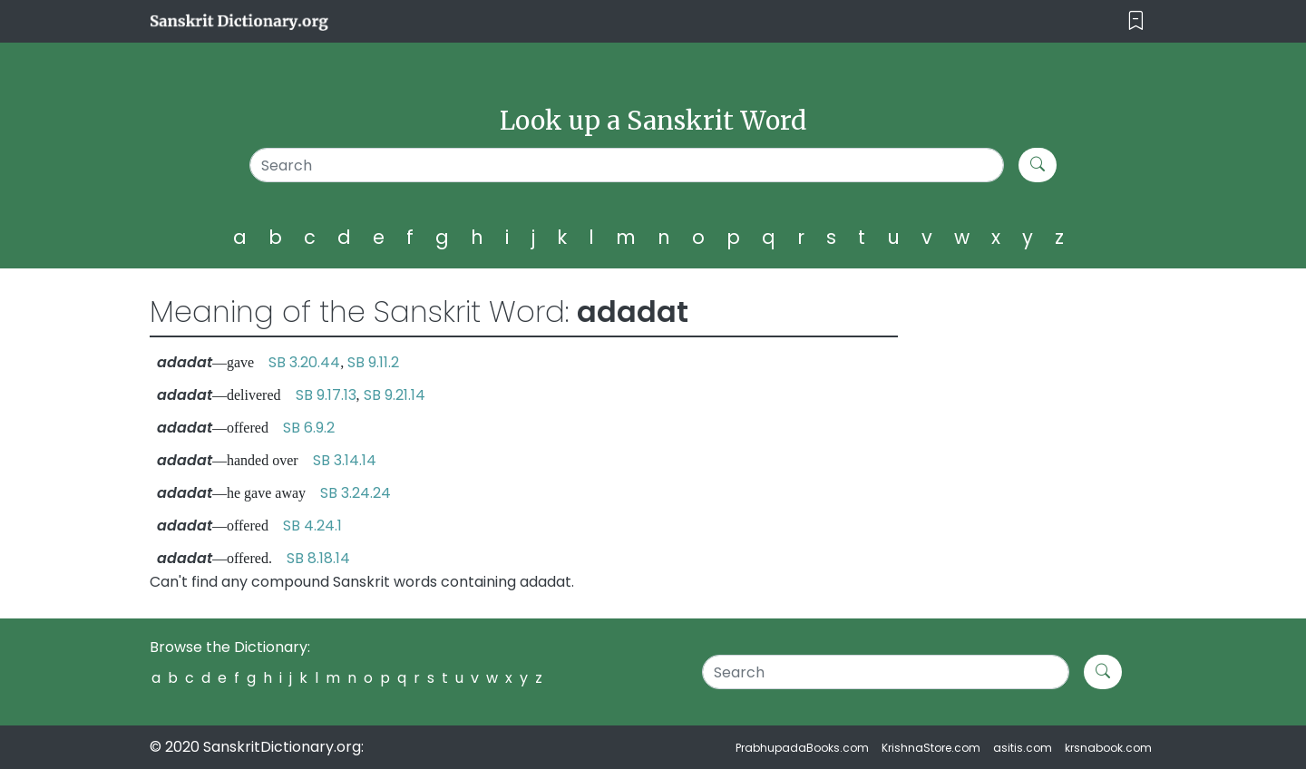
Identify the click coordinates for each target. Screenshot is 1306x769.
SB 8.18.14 (318, 558)
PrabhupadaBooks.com (802, 747)
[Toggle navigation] (1136, 21)
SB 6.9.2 (309, 427)
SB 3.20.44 (304, 362)
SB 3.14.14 (344, 460)
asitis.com (1022, 747)
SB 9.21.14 (394, 394)
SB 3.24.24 (355, 492)
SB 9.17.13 (326, 394)
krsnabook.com (1108, 747)
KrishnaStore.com (931, 747)
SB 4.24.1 (312, 525)
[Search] (627, 165)
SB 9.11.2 (373, 362)
